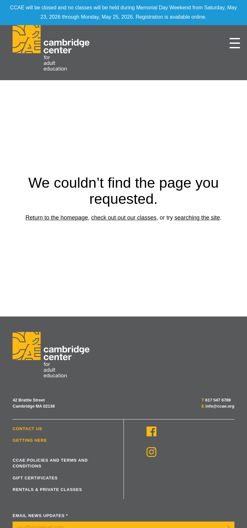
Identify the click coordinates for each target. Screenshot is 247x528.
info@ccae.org (220, 406)
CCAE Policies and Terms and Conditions (50, 463)
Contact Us (27, 428)
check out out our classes (123, 217)
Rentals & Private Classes (47, 489)
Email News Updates (40, 515)
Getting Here (30, 440)
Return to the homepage (56, 217)
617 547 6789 (218, 400)
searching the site (197, 217)
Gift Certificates (35, 478)
